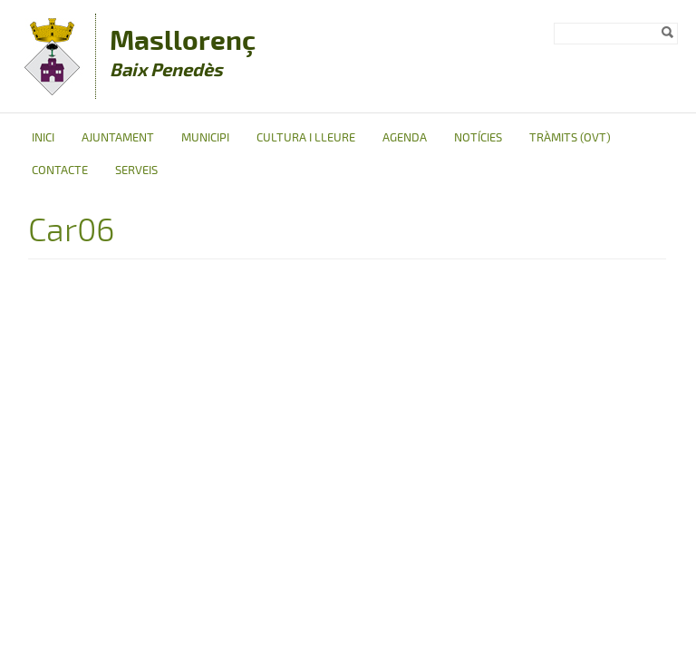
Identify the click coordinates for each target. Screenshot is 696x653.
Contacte (60, 170)
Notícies (478, 138)
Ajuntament (118, 138)
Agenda (404, 138)
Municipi (205, 138)
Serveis (136, 170)
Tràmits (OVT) (570, 138)
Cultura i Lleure (305, 138)
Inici (43, 138)
